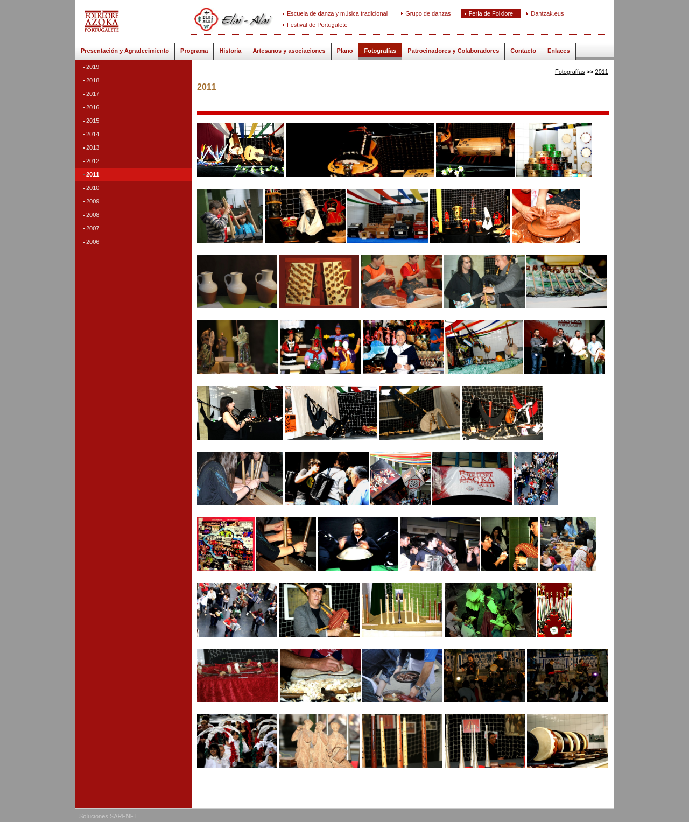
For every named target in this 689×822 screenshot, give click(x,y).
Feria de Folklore (491, 13)
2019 (92, 67)
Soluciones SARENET (108, 816)
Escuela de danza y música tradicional (337, 13)
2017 (92, 93)
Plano (345, 50)
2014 (92, 134)
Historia (230, 50)
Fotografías (380, 50)
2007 (92, 228)
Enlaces (558, 50)
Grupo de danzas (428, 13)
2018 (92, 80)
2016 (92, 107)
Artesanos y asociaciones (288, 50)
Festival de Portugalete (317, 25)
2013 (92, 147)
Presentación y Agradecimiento (125, 50)
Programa (194, 50)
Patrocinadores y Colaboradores (453, 50)
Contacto (523, 50)
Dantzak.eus (547, 13)
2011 (92, 174)
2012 (92, 161)
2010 (92, 188)
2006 (92, 241)
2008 (92, 215)
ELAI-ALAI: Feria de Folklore (137, 21)
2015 (92, 120)
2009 (92, 201)
